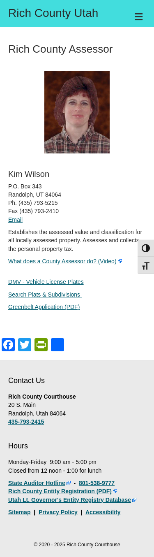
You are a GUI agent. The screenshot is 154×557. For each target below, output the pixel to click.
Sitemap (19, 512)
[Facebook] (8, 345)
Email (15, 219)
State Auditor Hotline (36, 483)
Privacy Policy (58, 512)
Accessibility (103, 512)
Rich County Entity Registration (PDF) (60, 491)
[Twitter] (24, 345)
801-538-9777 (97, 483)
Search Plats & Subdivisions (45, 294)
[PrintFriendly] (41, 345)
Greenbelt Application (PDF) (44, 307)
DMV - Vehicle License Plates (46, 281)
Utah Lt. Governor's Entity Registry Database (69, 500)
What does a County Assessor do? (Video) (62, 261)
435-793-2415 (26, 421)
